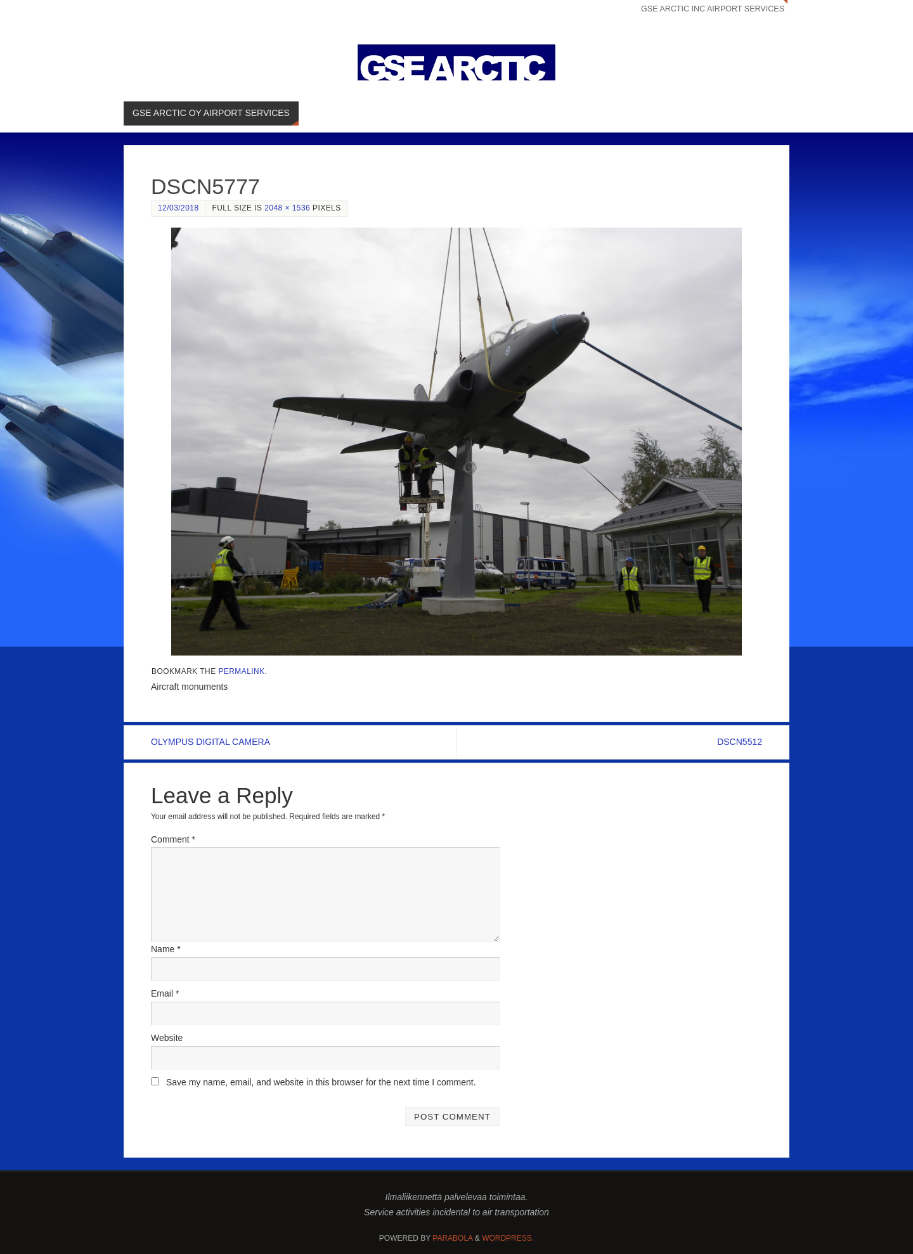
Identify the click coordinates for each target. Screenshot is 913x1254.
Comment (173, 839)
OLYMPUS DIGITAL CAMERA (210, 742)
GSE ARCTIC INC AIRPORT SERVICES (712, 8)
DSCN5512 (739, 742)
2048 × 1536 (287, 208)
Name (166, 949)
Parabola (452, 1238)
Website (167, 1038)
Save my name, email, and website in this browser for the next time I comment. (321, 1082)
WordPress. (508, 1238)
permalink (241, 671)
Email (165, 993)
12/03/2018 (178, 208)
